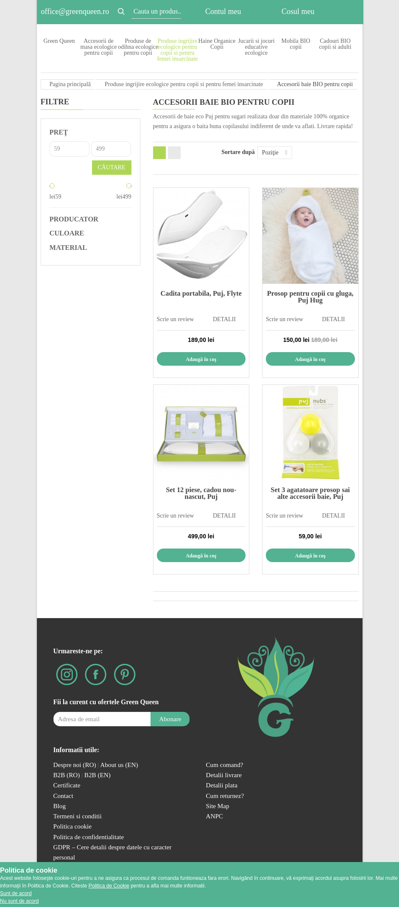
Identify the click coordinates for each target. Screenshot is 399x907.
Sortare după (238, 152)
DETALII (224, 319)
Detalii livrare (224, 774)
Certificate (67, 785)
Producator (74, 220)
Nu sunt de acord (19, 901)
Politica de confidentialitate (88, 836)
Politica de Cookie (109, 886)
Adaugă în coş (201, 359)
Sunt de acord (16, 893)
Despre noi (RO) (74, 764)
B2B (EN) (97, 774)
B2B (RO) (67, 774)
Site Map (217, 805)
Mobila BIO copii (295, 44)
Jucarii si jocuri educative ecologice (256, 47)
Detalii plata (222, 785)
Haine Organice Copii (217, 44)
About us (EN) (119, 764)
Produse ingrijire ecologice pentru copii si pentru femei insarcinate (177, 50)
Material (68, 248)
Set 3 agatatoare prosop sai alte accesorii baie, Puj (310, 493)
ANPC (214, 816)
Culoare (67, 234)
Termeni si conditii (77, 816)
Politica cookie (72, 826)
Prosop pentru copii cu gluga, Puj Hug (310, 296)
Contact (63, 795)
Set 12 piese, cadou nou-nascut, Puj (201, 493)
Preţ (59, 132)
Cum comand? (224, 764)
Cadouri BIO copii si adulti (335, 44)
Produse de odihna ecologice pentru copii (138, 47)
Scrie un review (175, 319)
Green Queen (59, 41)
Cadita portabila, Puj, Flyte (201, 293)
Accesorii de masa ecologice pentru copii (99, 47)
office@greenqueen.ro (75, 11)
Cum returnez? (225, 795)
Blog (59, 805)
